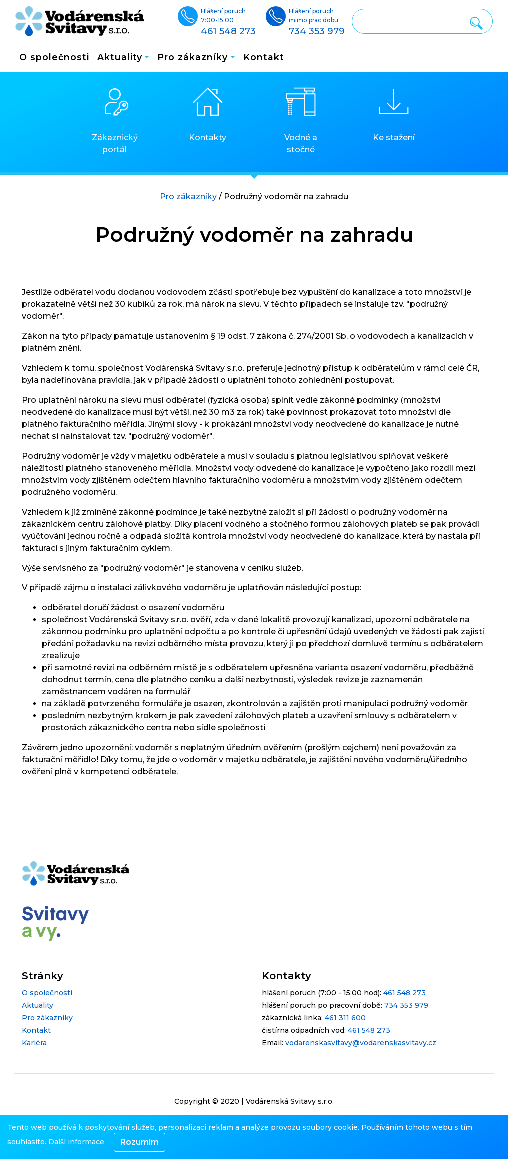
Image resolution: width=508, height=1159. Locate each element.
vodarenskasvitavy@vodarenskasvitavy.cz (360, 1042)
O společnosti (54, 57)
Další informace (76, 1141)
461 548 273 (404, 992)
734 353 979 (406, 1005)
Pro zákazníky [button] (192, 57)
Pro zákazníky (188, 196)
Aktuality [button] (119, 57)
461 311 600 (345, 1017)
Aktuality (37, 1005)
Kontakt (263, 57)
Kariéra (34, 1042)
